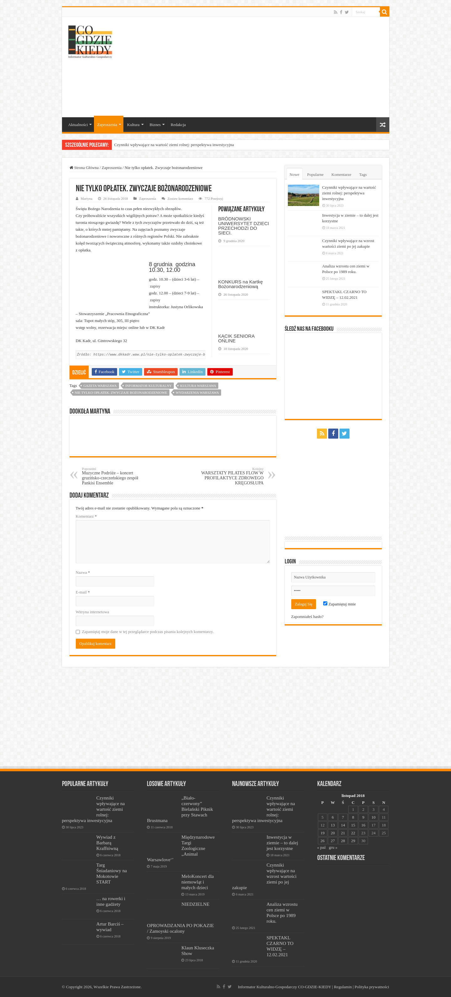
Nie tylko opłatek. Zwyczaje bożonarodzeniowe (121, 392)
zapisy (155, 286)
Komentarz (86, 516)
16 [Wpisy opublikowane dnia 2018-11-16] (363, 825)
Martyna (86, 198)
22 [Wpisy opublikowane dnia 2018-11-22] (353, 833)
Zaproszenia (107, 124)
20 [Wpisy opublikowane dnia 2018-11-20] (333, 833)
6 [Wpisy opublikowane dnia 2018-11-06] (333, 817)
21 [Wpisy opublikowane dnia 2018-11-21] (343, 833)
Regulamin (343, 986)
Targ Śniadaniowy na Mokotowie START (111, 873)
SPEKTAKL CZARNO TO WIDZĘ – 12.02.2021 (280, 946)
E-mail (83, 592)
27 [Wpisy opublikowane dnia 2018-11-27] (333, 840)
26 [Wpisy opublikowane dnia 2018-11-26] (322, 840)
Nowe (294, 174)
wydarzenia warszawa (197, 392)
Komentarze (341, 174)
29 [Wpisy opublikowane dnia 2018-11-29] (353, 840)
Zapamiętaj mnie (339, 604)
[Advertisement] (271, 67)
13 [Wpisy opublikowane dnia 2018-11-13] (333, 825)
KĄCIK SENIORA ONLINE (236, 338)
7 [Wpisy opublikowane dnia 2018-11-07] (343, 817)
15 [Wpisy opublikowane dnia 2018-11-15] (353, 825)
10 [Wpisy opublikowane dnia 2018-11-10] (373, 817)
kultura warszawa (198, 386)
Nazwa (83, 572)
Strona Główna (84, 167)
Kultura (133, 124)
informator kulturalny (148, 386)
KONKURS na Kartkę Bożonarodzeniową (240, 284)
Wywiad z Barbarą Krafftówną (107, 842)
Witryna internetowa (92, 611)
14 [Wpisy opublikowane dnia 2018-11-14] (343, 825)
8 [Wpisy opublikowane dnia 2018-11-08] (353, 817)
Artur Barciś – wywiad (110, 926)
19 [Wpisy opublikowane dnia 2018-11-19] (322, 833)
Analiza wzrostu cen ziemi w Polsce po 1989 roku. (282, 912)
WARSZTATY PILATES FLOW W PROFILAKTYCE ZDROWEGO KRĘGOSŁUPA (232, 476)
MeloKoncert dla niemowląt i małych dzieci (197, 881)
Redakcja (178, 124)
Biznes (155, 124)
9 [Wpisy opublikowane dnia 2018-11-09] (363, 817)
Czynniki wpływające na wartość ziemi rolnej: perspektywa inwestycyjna (174, 144)
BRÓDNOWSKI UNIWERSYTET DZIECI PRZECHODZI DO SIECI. (243, 225)
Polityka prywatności (372, 986)
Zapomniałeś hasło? (307, 616)
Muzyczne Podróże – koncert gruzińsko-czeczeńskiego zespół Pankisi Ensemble (114, 476)
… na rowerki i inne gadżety (110, 901)
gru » (333, 847)
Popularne (315, 174)
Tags (363, 174)
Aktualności (78, 124)
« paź (321, 847)
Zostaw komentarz (180, 198)
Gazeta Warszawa (100, 386)
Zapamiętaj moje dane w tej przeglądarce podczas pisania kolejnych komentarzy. (148, 631)
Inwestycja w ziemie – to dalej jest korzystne (282, 842)
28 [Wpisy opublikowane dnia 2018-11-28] (343, 840)
